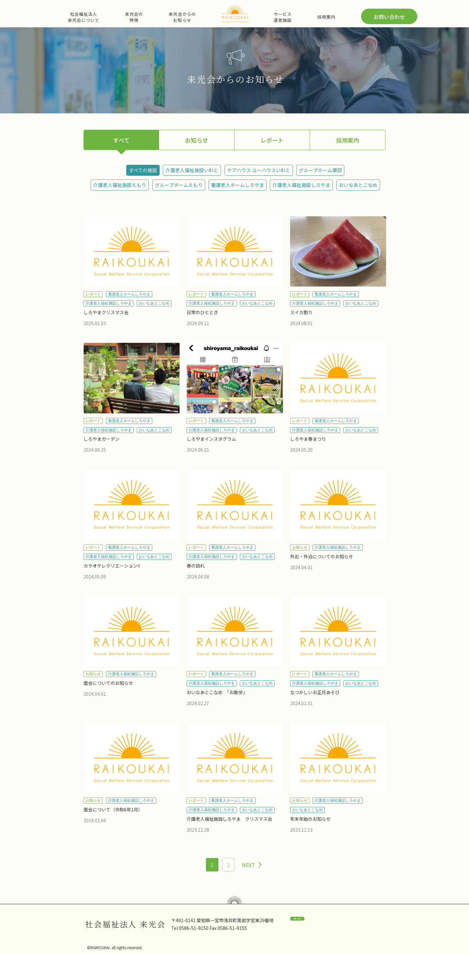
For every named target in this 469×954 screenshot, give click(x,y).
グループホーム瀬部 (320, 170)
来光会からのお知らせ (182, 17)
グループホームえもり (179, 184)
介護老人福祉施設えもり (119, 184)
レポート (272, 140)
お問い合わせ (389, 17)
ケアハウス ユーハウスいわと (258, 170)
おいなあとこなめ (358, 184)
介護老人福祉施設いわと (191, 170)
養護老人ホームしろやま (237, 184)
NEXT (248, 865)
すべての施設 (143, 170)
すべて (121, 140)
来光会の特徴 (134, 17)
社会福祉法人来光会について (83, 17)
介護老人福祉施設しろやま (301, 184)
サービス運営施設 (283, 17)
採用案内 (326, 17)
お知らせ (196, 140)
